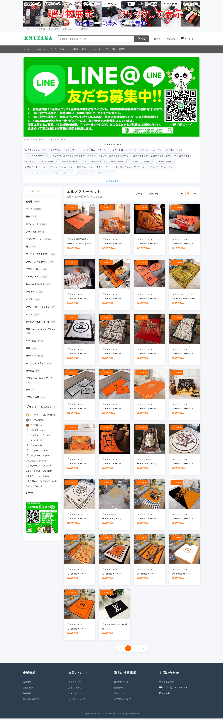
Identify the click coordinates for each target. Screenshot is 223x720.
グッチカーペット (80, 150)
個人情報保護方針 (31, 700)
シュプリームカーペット (62, 155)
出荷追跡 (83, 29)
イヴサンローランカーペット (126, 150)
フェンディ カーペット (90, 161)
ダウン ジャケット (35, 240)
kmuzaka (165, 695)
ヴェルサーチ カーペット (162, 167)
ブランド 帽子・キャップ (38, 308)
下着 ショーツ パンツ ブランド (40, 331)
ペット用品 (73, 49)
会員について (74, 683)
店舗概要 (27, 683)
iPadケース (31, 293)
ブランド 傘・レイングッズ (39, 380)
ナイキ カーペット (155, 155)
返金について (120, 695)
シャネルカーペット (60, 150)
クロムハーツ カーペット (178, 155)
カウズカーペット (106, 173)
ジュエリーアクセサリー (38, 255)
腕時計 (122, 49)
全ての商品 (54, 29)
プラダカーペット (174, 150)
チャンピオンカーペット (62, 167)
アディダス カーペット (133, 155)
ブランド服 (110, 49)
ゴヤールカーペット (86, 173)
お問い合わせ (69, 29)
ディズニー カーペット (36, 173)
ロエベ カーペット (85, 167)
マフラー (30, 301)
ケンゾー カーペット (166, 161)
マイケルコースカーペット (61, 173)
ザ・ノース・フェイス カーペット (41, 161)
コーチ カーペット (68, 161)
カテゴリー (33, 192)
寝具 (84, 49)
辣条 (28, 391)
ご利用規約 (28, 689)
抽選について (74, 689)
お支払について (121, 683)
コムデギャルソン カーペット (134, 167)
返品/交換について (122, 700)
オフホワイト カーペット (37, 167)
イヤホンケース (33, 278)
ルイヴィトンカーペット (36, 150)
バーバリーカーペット (152, 150)
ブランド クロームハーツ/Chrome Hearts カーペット (184, 300)
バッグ (52, 49)
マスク (29, 316)
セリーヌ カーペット (110, 155)
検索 (142, 38)
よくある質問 (166, 683)
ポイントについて (76, 695)
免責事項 (27, 695)
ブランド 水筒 (33, 399)
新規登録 (40, 29)
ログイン (28, 29)
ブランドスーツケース (37, 263)
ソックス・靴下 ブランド (38, 323)
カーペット (95, 49)
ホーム (26, 49)
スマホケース (39, 49)
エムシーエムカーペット (36, 155)
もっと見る (48, 408)
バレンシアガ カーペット (142, 161)
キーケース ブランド (36, 365)
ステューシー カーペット (115, 161)
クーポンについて (76, 700)
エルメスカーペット (55, 139)
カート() (186, 39)
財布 (62, 49)
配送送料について (122, 689)
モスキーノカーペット (107, 167)
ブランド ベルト (34, 270)
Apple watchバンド (35, 285)
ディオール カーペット (87, 155)
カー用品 (30, 372)
